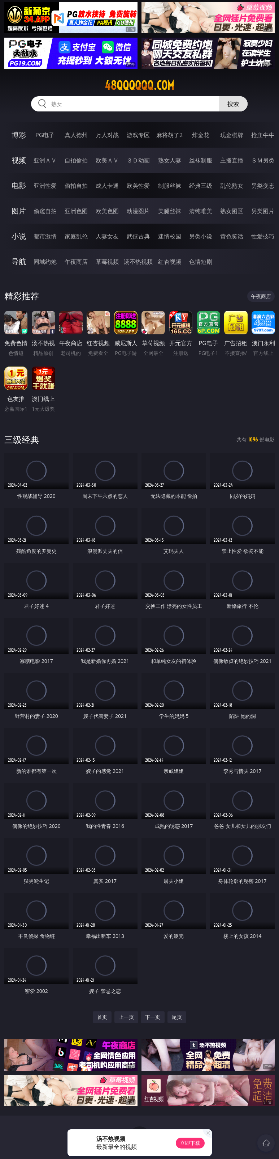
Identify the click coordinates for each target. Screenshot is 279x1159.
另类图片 (262, 211)
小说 (19, 236)
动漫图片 (138, 211)
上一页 (126, 1017)
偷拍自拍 (76, 186)
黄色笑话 (231, 236)
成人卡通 (107, 186)
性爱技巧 (262, 236)
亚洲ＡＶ (45, 160)
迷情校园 (169, 236)
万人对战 (107, 135)
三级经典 (21, 439)
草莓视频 (107, 262)
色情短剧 (200, 262)
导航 (19, 261)
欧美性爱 (138, 186)
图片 (19, 211)
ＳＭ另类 (262, 160)
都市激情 (45, 236)
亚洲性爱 (45, 186)
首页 (102, 1017)
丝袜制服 (200, 160)
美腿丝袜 (169, 211)
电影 (19, 185)
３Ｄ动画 (138, 160)
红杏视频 (169, 262)
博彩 (19, 135)
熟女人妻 (169, 160)
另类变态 (262, 186)
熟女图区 (231, 211)
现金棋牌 (231, 135)
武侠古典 (138, 236)
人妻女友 (107, 236)
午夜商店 (76, 262)
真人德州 (76, 135)
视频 (19, 160)
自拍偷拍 (76, 160)
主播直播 (231, 160)
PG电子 (45, 135)
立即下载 (190, 1142)
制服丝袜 (169, 186)
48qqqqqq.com (139, 85)
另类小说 (200, 236)
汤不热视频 (138, 262)
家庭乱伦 (76, 236)
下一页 (152, 1017)
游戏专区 (138, 135)
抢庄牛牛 (262, 135)
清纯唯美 (200, 211)
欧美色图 (107, 211)
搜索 (233, 104)
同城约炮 (45, 262)
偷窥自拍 (45, 211)
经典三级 (200, 186)
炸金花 (200, 135)
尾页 (177, 1017)
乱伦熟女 (231, 186)
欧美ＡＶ (107, 160)
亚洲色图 (76, 211)
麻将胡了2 (169, 135)
